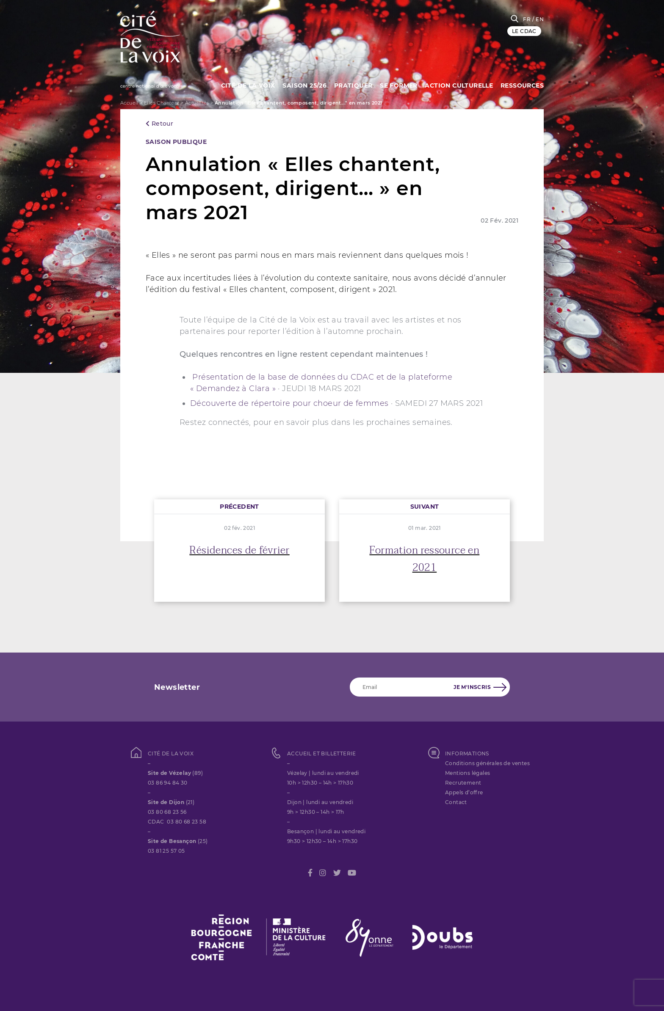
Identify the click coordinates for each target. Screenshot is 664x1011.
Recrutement (463, 783)
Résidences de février (239, 550)
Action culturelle (458, 84)
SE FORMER (397, 84)
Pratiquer (351, 84)
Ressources (522, 84)
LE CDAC (524, 31)
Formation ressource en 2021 (424, 559)
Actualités (197, 103)
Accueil (129, 103)
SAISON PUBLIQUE (176, 142)
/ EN (538, 19)
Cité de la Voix (244, 84)
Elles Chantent (162, 103)
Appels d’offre (464, 792)
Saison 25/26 (302, 84)
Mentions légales (467, 773)
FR (527, 19)
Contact (456, 802)
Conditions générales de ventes (487, 763)
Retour (159, 123)
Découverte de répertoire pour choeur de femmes (290, 403)
